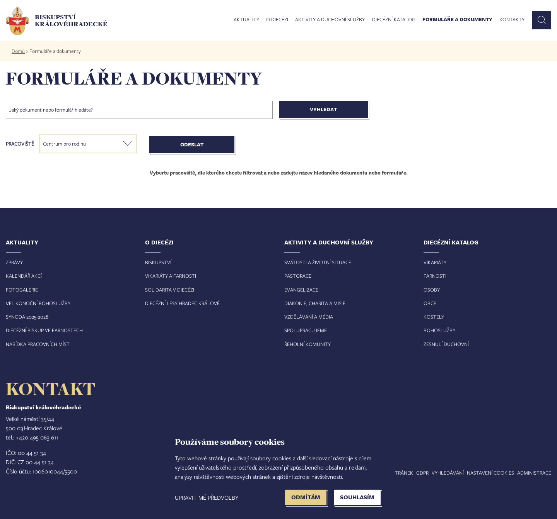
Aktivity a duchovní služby (330, 20)
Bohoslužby (439, 330)
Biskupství (158, 262)
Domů (18, 50)
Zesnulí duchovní (446, 344)
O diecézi (277, 20)
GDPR (422, 472)
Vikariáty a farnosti (170, 275)
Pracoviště (20, 143)
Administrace (534, 472)
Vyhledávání (448, 472)
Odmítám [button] (305, 497)
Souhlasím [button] (357, 497)
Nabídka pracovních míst (38, 344)
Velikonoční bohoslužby (38, 303)
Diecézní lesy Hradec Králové (182, 303)
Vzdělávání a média (308, 316)
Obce (430, 303)
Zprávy (14, 262)
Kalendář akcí (24, 275)
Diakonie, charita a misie (314, 303)
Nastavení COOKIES (490, 472)
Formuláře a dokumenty (457, 20)
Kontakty (512, 20)
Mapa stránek (395, 472)
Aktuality (246, 20)
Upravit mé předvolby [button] (206, 497)
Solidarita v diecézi (169, 289)
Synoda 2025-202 (26, 316)
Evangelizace (301, 289)
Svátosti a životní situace (317, 262)
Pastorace (297, 275)
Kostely (434, 316)
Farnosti (435, 275)
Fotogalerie (22, 289)
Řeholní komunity (307, 344)
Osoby (432, 289)
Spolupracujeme (305, 330)
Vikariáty (435, 262)
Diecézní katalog (393, 20)
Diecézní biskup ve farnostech (44, 330)
